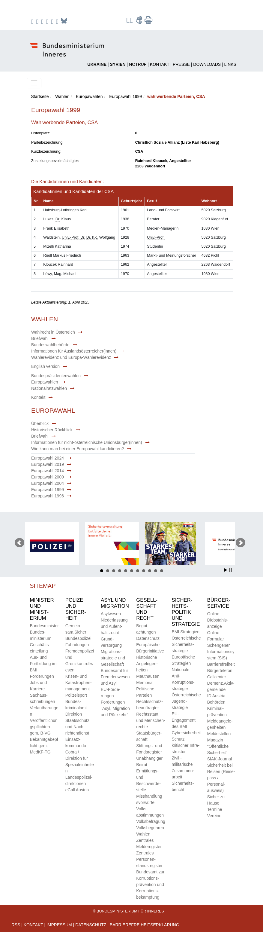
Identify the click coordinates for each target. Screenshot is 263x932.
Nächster (240, 543)
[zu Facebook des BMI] (33, 21)
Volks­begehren (150, 827)
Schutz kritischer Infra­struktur (186, 745)
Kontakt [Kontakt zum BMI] (159, 64)
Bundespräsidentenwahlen (56, 375)
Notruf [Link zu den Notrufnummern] (137, 64)
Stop (230, 570)
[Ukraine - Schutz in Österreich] (96, 64)
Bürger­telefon (219, 670)
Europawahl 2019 (47, 464)
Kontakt (38, 397)
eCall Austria (77, 789)
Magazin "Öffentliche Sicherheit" (218, 746)
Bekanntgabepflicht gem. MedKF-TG (44, 745)
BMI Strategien (186, 631)
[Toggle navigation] (34, 83)
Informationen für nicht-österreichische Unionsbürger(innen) (86, 442)
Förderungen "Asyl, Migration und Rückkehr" (115, 708)
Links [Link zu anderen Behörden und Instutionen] (230, 64)
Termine (214, 809)
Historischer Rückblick (52, 429)
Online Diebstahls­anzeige (217, 620)
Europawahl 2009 (47, 477)
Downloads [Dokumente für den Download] (207, 64)
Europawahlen (89, 96)
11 (161, 570)
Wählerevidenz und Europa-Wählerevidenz (71, 357)
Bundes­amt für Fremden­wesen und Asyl (115, 677)
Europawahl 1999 (125, 96)
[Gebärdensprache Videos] (139, 22)
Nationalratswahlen (49, 388)
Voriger (19, 543)
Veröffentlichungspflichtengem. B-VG (44, 726)
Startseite (40, 96)
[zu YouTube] (48, 21)
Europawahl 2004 (47, 483)
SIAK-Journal (219, 758)
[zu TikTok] (53, 21)
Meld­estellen (219, 733)
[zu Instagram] (38, 21)
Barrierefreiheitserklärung (144, 924)
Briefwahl (40, 338)
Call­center (216, 676)
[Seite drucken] (148, 22)
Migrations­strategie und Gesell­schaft (113, 658)
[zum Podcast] (58, 21)
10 (155, 570)
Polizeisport (76, 695)
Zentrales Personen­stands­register (149, 859)
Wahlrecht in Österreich (53, 332)
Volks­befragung (150, 821)
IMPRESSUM (59, 924)
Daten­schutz (148, 638)
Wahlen (62, 96)
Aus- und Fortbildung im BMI (43, 663)
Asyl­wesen (111, 613)
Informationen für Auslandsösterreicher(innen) (73, 351)
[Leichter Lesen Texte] (130, 22)
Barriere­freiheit (221, 664)
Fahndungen (77, 644)
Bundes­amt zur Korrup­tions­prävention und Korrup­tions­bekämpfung (150, 884)
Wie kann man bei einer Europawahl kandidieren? (77, 448)
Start (225, 570)
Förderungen (42, 676)
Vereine (214, 815)
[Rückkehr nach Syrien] (118, 64)
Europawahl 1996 (47, 496)
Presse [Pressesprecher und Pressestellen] (181, 64)
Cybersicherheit (186, 732)
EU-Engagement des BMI (184, 720)
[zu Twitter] (43, 21)
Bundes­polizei (78, 638)
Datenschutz (90, 924)
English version (45, 366)
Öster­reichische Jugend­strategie (186, 701)
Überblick (40, 423)
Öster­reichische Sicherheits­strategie (186, 644)
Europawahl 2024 (47, 458)
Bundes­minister (44, 625)
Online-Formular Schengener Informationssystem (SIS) (221, 645)
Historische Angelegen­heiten (147, 663)
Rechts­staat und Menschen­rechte (150, 720)
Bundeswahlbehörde (50, 344)
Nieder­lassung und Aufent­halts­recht (114, 626)
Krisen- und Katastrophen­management (78, 682)
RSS (16, 924)
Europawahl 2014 (47, 470)
